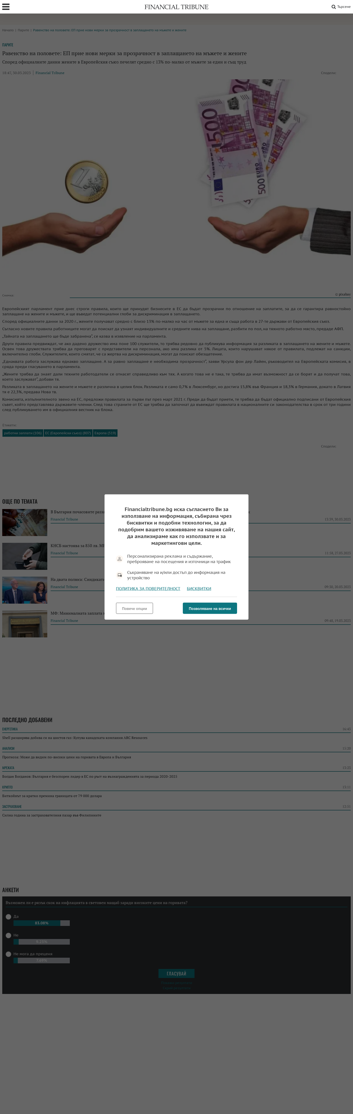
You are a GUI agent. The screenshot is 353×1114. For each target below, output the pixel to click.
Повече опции (134, 609)
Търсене (340, 6)
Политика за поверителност (148, 588)
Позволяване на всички (210, 609)
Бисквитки (199, 588)
